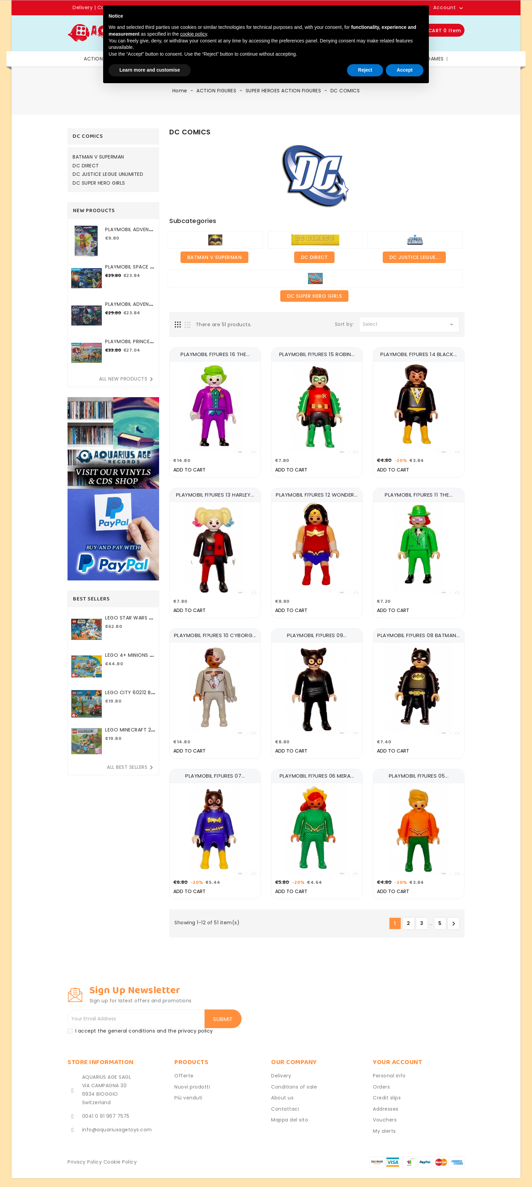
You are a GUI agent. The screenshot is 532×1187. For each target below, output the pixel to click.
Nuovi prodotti (192, 1081)
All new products (127, 379)
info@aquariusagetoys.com (117, 1124)
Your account (397, 1057)
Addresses (386, 1103)
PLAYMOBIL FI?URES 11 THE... (419, 493)
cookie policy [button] (193, 34)
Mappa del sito (289, 1115)
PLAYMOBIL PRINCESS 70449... (130, 345)
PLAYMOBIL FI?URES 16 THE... (215, 354)
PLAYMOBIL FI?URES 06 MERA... (317, 772)
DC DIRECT (86, 166)
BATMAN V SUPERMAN (98, 157)
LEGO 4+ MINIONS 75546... (129, 659)
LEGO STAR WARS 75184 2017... (130, 621)
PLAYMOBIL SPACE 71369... (130, 270)
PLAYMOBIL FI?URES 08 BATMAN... (418, 632)
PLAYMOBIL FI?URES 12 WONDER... (317, 493)
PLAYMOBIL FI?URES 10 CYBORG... (215, 632)
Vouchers (385, 1115)
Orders (381, 1081)
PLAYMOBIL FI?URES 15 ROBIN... (317, 354)
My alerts (384, 1126)
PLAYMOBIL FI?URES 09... (317, 632)
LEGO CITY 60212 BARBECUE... (129, 696)
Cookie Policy (120, 1157)
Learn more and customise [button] (149, 70)
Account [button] (444, 8)
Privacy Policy (85, 1157)
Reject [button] (365, 70)
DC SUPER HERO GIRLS (99, 183)
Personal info (389, 1071)
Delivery (83, 7)
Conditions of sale (294, 1081)
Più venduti (188, 1093)
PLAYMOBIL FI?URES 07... (215, 772)
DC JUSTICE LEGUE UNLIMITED (108, 174)
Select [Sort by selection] (409, 324)
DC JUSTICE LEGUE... (414, 257)
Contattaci (285, 1103)
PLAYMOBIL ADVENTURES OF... (130, 233)
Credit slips (387, 1093)
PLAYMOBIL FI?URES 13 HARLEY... (215, 493)
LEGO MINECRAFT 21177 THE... (129, 733)
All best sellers (131, 767)
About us (282, 1093)
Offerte (184, 1071)
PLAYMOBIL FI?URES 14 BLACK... (418, 354)
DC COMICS (88, 136)
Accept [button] (405, 70)
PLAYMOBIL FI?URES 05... (419, 772)
